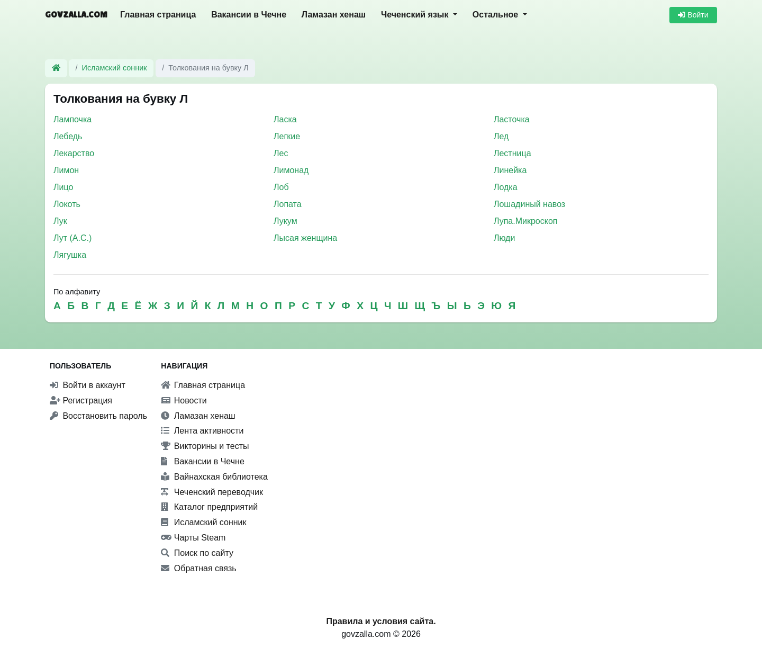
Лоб (281, 187)
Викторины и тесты (205, 446)
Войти (693, 15)
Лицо (63, 187)
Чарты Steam (193, 537)
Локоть (66, 204)
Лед (501, 136)
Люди (504, 237)
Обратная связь (198, 568)
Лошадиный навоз (529, 204)
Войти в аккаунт (87, 385)
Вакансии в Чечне (248, 14)
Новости (183, 400)
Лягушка (69, 254)
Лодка (506, 187)
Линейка (510, 170)
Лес (281, 153)
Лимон (66, 170)
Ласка (285, 119)
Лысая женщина (305, 237)
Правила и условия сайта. (381, 621)
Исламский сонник (114, 68)
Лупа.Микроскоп (526, 221)
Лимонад (291, 170)
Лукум (285, 221)
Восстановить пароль (98, 415)
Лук (60, 221)
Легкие (287, 136)
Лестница (512, 153)
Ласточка (512, 119)
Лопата (288, 204)
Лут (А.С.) (72, 237)
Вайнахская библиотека (214, 476)
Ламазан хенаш (334, 14)
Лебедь (67, 136)
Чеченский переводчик (212, 492)
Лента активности (202, 430)
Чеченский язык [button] (416, 14)
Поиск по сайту (197, 552)
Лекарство (73, 153)
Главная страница (158, 14)
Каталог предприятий (209, 506)
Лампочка (72, 119)
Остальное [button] (497, 14)
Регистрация (81, 400)
